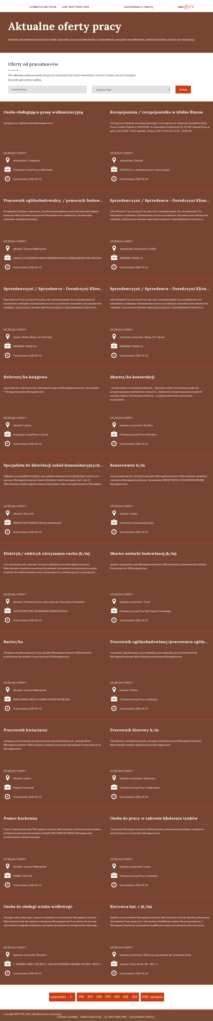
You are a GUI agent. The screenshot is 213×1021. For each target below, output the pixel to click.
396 (81, 997)
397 (90, 997)
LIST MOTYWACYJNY (75, 7)
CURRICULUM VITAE (42, 7)
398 (99, 997)
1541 (145, 997)
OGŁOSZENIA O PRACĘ (138, 7)
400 (116, 997)
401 (125, 997)
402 (134, 997)
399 (108, 997)
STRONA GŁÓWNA (67, 1016)
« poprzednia (57, 997)
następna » (157, 997)
